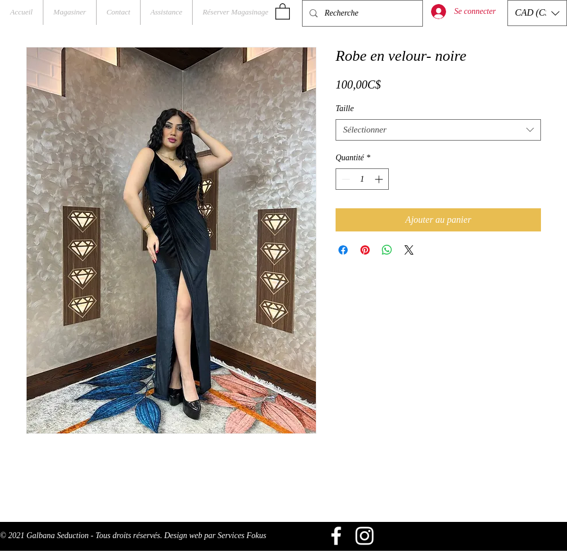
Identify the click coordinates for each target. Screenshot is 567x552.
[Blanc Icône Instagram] (364, 536)
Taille (345, 108)
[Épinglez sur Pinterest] (365, 250)
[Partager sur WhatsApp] (387, 250)
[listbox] (537, 13)
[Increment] (380, 179)
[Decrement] (344, 179)
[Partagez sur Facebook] (343, 250)
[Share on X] (409, 250)
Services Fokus (242, 535)
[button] (282, 11)
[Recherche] (361, 13)
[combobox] (438, 130)
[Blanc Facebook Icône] (336, 536)
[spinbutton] (362, 179)
